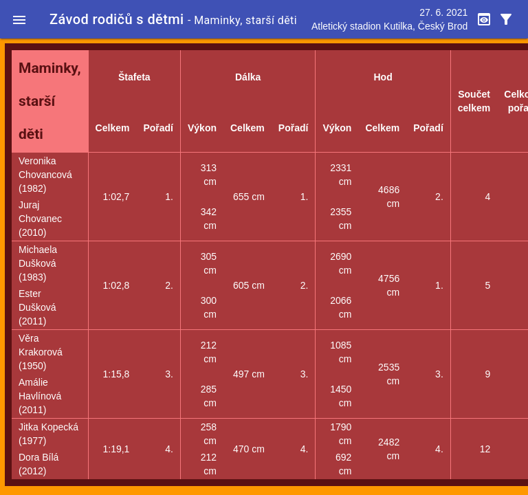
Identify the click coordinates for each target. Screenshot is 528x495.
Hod (382, 77)
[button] (19, 19)
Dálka (248, 77)
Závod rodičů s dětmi (117, 19)
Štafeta (134, 77)
